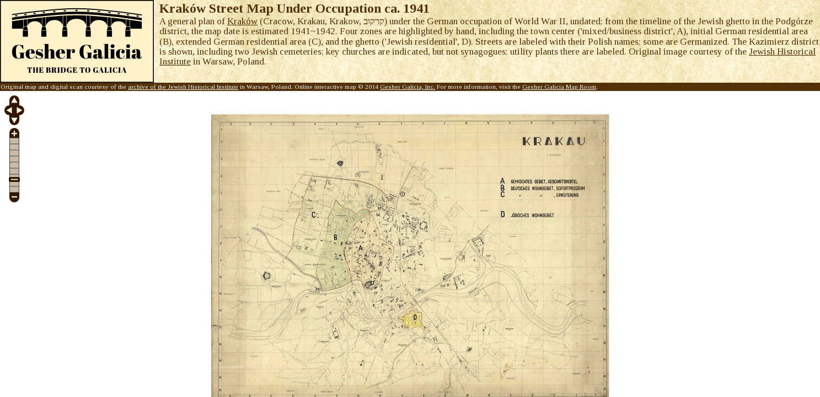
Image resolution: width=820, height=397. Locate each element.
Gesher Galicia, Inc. (407, 86)
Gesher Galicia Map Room (559, 86)
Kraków (242, 21)
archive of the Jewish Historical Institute (183, 86)
